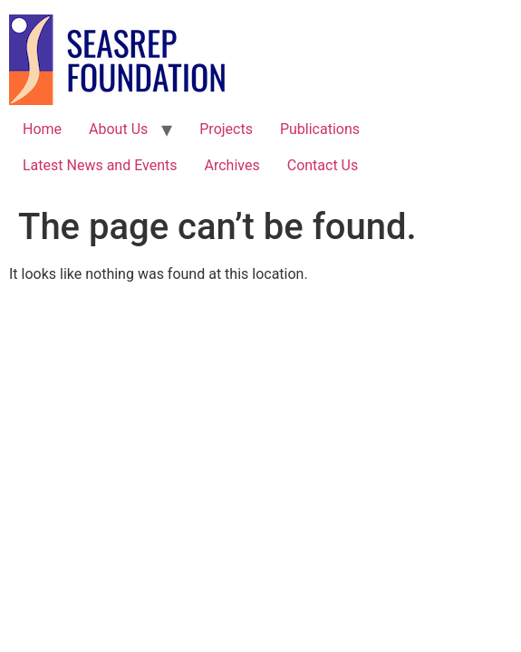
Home (42, 129)
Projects (226, 129)
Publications (320, 129)
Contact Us (323, 165)
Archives (232, 165)
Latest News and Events (100, 165)
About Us (118, 129)
